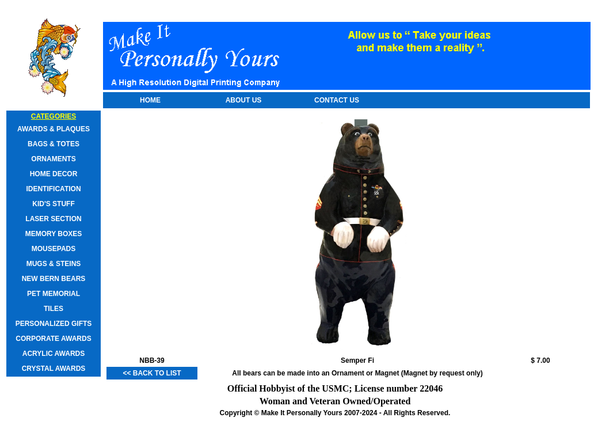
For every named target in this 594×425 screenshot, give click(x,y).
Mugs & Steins (53, 264)
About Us (244, 100)
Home (150, 100)
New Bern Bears (54, 279)
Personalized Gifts (54, 324)
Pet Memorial (53, 294)
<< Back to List (152, 373)
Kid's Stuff (53, 204)
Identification (53, 189)
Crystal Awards (54, 369)
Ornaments (53, 159)
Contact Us (336, 100)
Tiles (53, 309)
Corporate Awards (53, 339)
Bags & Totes (53, 144)
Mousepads (53, 249)
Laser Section (53, 219)
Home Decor (54, 174)
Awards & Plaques (53, 129)
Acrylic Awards (53, 354)
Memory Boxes (53, 234)
